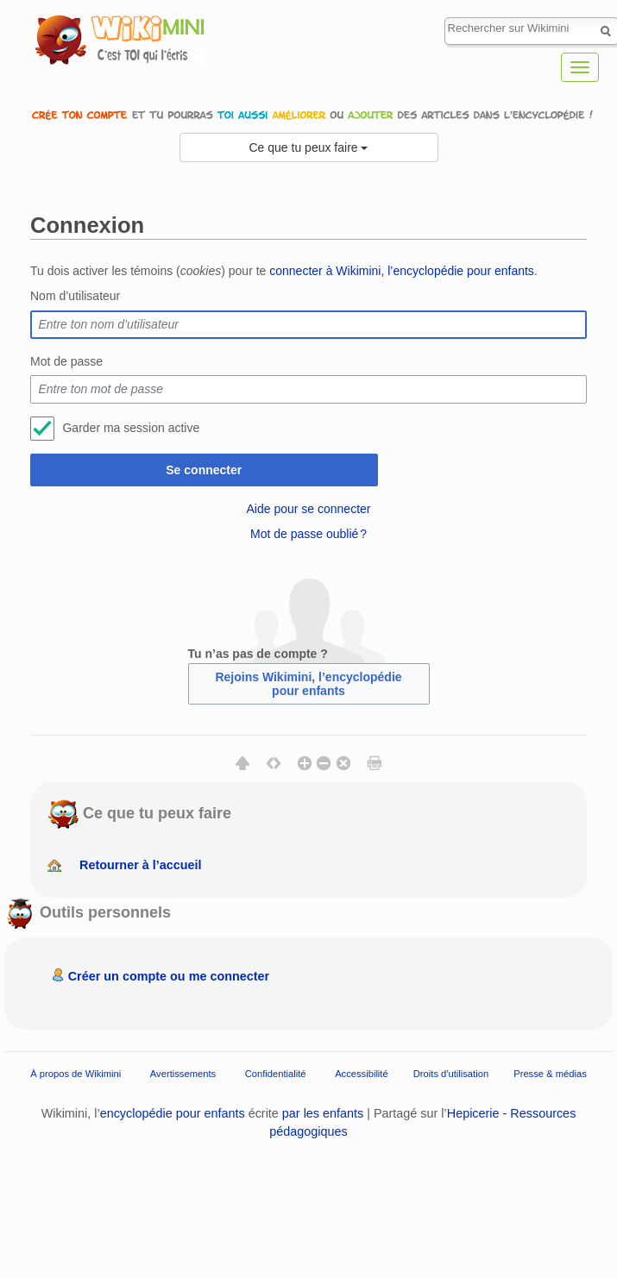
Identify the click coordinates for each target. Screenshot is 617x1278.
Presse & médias (550, 1073)
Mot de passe (66, 361)
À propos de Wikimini (75, 1073)
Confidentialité (275, 1073)
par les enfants (322, 1113)
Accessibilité (361, 1073)
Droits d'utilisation (450, 1073)
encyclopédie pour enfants (172, 1113)
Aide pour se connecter (309, 509)
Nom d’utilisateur (75, 296)
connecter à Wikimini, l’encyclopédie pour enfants (401, 271)
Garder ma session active (130, 428)
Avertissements (183, 1073)
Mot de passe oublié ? (308, 534)
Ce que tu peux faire (308, 147)
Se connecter (204, 470)
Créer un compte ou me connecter (169, 976)
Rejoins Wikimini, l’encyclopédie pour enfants (308, 684)
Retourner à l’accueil (140, 865)
